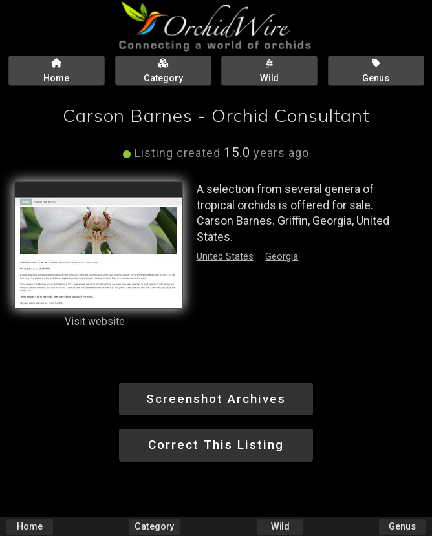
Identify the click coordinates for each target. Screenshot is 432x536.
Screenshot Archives (216, 398)
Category (155, 526)
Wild (280, 526)
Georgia (281, 256)
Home (30, 526)
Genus (402, 526)
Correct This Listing (216, 444)
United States (225, 256)
